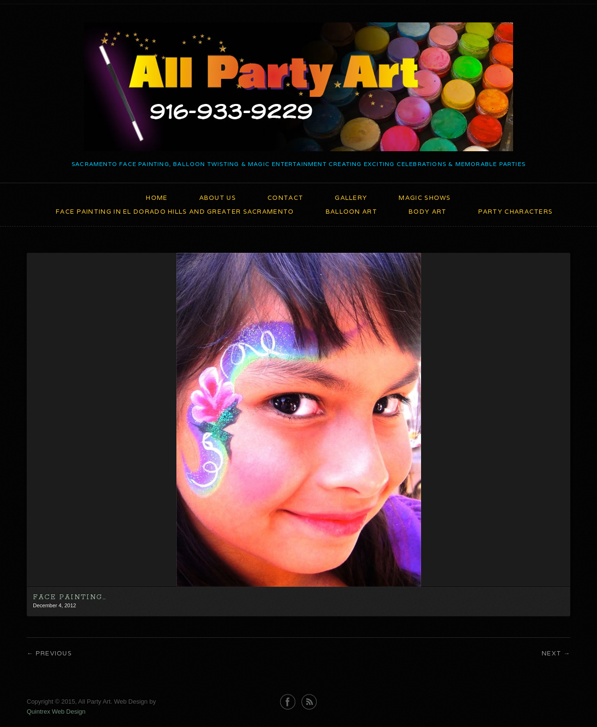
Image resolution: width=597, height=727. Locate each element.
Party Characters (515, 212)
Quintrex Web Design (56, 711)
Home (156, 198)
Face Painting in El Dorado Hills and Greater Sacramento (175, 212)
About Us (217, 198)
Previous (54, 653)
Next (551, 653)
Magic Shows (425, 198)
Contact (285, 198)
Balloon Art (351, 212)
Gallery (351, 198)
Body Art (427, 212)
